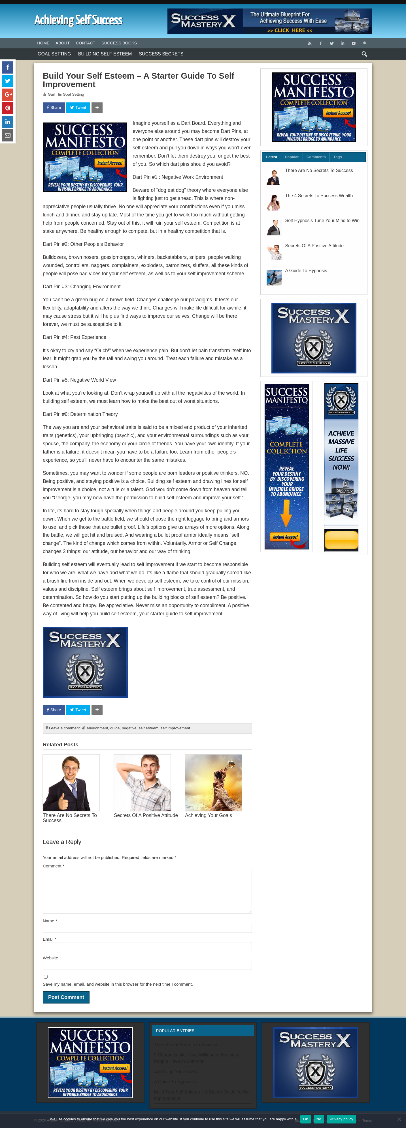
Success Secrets (161, 53)
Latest (271, 157)
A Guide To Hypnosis (306, 270)
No (318, 1119)
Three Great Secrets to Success (186, 1044)
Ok (305, 1119)
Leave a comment (64, 728)
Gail (51, 94)
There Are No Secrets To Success (70, 818)
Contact (85, 43)
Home (43, 43)
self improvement (175, 728)
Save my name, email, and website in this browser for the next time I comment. (118, 984)
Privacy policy (341, 1119)
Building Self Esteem (105, 53)
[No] (399, 1119)
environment (97, 728)
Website (50, 958)
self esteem (148, 728)
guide (115, 728)
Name (50, 921)
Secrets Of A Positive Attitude (146, 815)
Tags (337, 157)
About (63, 43)
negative (129, 728)
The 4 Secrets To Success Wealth (319, 195)
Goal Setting (54, 53)
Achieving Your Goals (208, 815)
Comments (316, 157)
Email (49, 939)
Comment (53, 866)
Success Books (119, 43)
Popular (292, 157)
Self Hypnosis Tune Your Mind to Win (322, 220)
